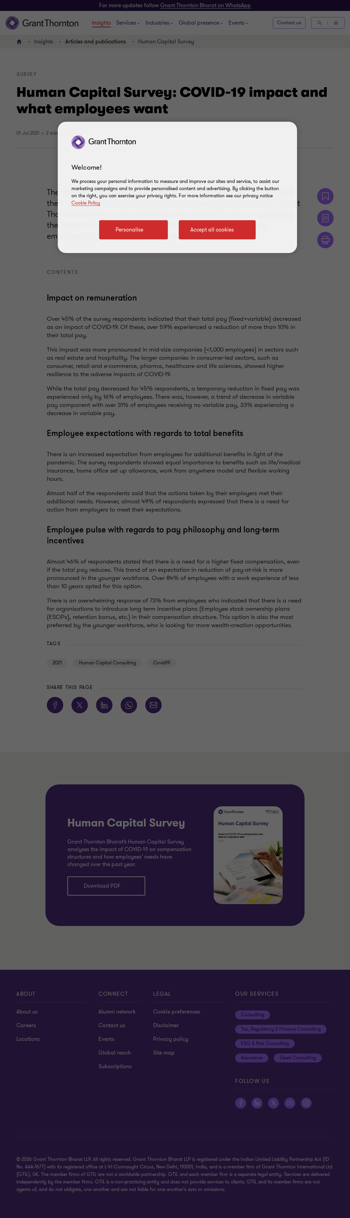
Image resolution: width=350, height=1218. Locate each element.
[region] (177, 187)
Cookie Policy (85, 203)
